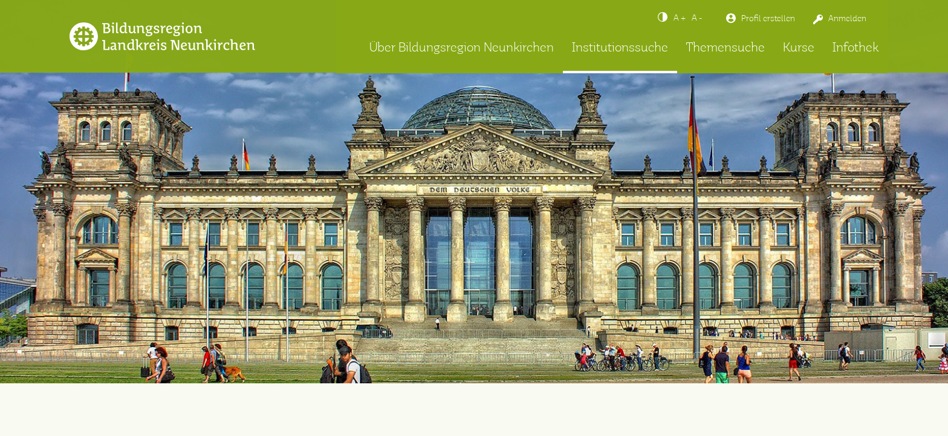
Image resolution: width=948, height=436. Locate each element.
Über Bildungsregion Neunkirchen (461, 48)
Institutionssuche (620, 48)
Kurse (798, 48)
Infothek (855, 48)
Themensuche (725, 48)
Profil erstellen (768, 19)
